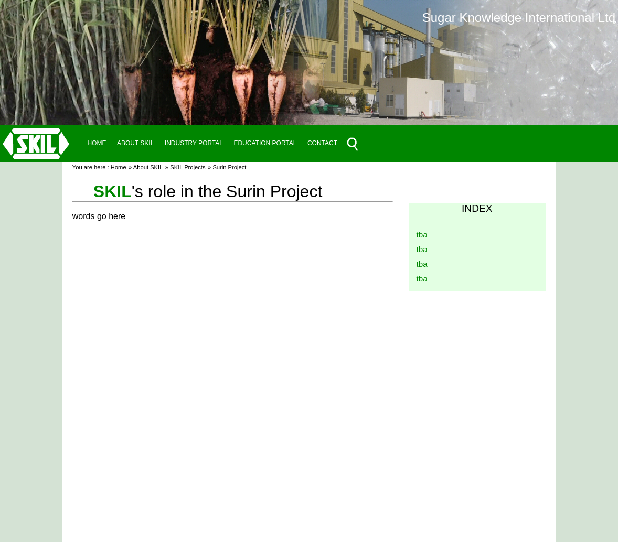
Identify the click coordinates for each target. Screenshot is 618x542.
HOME (96, 143)
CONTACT (322, 143)
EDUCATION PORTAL (264, 143)
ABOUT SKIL (135, 143)
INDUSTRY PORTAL (194, 143)
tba (422, 234)
